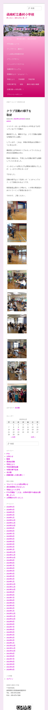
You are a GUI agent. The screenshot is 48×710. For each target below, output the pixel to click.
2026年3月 (10, 512)
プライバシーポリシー (14, 94)
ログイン (10, 679)
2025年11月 (11, 523)
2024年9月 (10, 560)
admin (9, 121)
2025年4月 (10, 542)
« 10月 (13, 437)
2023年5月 (10, 603)
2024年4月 (10, 574)
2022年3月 (10, 638)
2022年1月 (10, 643)
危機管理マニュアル (14, 69)
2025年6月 (10, 536)
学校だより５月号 (13, 490)
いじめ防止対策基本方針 (15, 54)
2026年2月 (10, 515)
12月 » (33, 437)
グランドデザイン (13, 59)
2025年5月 (10, 539)
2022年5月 (10, 632)
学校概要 (21, 79)
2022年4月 (10, 635)
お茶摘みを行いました (15, 498)
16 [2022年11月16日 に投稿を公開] (18, 430)
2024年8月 (10, 563)
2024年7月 (10, 565)
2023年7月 (10, 598)
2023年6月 (10, 600)
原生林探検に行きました (16, 487)
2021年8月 (10, 656)
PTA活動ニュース (13, 44)
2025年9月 (10, 528)
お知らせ (10, 456)
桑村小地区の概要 (33, 84)
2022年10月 (11, 619)
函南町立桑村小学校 (20, 14)
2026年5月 (10, 507)
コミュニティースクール (15, 64)
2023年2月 (10, 608)
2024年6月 (10, 568)
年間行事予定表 (12, 470)
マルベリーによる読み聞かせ (17, 484)
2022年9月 (10, 622)
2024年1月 (10, 582)
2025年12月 (11, 520)
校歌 (21, 84)
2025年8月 (10, 531)
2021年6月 (10, 662)
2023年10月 (11, 589)
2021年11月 (11, 648)
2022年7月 (10, 627)
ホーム (9, 39)
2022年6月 (10, 629)
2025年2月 (10, 547)
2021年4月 (10, 667)
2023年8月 (10, 595)
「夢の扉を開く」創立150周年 (25, 39)
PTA (8, 454)
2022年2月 (10, 640)
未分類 (17, 408)
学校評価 (31, 79)
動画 (8, 459)
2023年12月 (11, 584)
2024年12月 (11, 552)
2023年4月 (10, 605)
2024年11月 (11, 555)
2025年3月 (10, 544)
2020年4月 (10, 669)
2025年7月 (10, 534)
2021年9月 (10, 653)
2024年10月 (11, 558)
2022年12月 (11, 613)
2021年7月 (10, 659)
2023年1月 (10, 611)
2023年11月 (11, 587)
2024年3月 (10, 576)
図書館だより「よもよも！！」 (18, 74)
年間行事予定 (11, 84)
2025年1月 (10, 549)
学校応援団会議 (12, 467)
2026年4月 (10, 510)
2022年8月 (10, 624)
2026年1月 (10, 518)
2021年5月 (10, 664)
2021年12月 (11, 646)
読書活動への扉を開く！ (15, 89)
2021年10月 (11, 651)
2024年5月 (10, 571)
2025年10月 (11, 525)
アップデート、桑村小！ (15, 49)
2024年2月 (10, 579)
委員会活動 (11, 462)
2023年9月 (10, 592)
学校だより (11, 79)
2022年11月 (11, 616)
